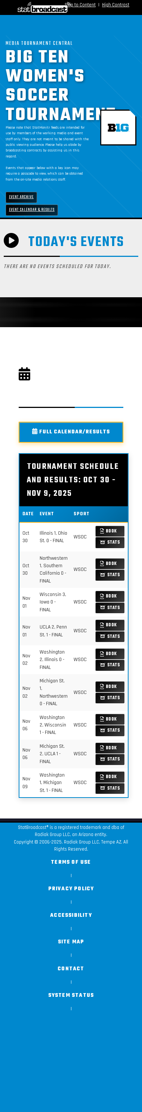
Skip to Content (80, 5)
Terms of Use (71, 862)
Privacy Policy (71, 889)
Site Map (71, 942)
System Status (71, 995)
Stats (110, 542)
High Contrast (115, 5)
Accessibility (71, 915)
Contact (71, 969)
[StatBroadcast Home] (27, 7)
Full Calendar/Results (71, 432)
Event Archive (21, 197)
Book (108, 531)
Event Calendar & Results (32, 210)
